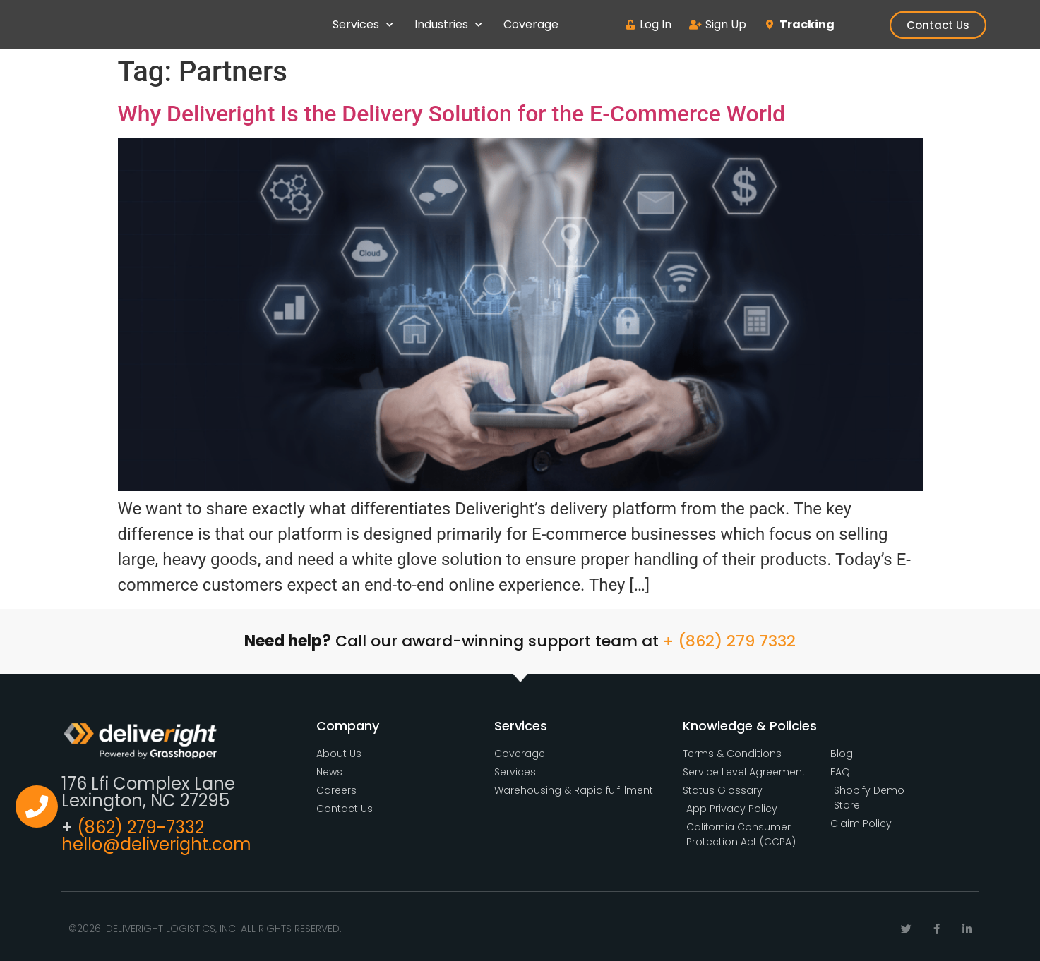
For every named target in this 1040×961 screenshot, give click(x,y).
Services (363, 24)
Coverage (530, 24)
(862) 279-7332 (140, 827)
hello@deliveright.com (156, 844)
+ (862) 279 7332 (729, 641)
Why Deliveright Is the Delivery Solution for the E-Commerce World (452, 113)
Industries (448, 24)
